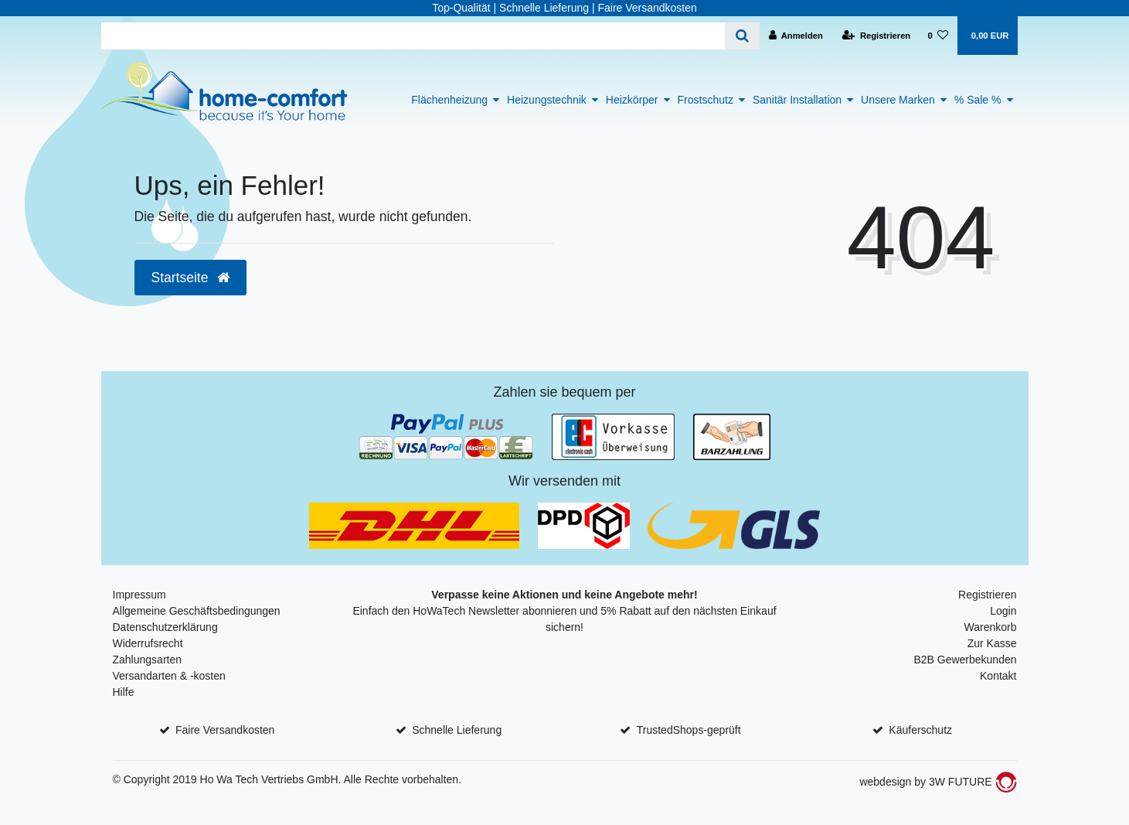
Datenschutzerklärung (165, 627)
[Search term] (413, 35)
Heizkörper (632, 100)
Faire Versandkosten (224, 730)
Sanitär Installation (797, 100)
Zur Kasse (992, 643)
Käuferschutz (920, 730)
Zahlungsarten (147, 659)
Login (1003, 611)
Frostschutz (705, 100)
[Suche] (742, 35)
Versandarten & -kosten (169, 676)
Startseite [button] (190, 277)
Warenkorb (990, 627)
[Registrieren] (876, 35)
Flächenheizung (449, 100)
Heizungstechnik (547, 100)
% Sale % (977, 100)
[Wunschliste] (938, 35)
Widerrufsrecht (148, 643)
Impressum (139, 594)
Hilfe (123, 692)
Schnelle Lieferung (457, 730)
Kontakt (998, 676)
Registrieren (987, 594)
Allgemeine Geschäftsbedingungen (197, 611)
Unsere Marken (898, 100)
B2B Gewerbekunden (964, 659)
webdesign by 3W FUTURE (937, 782)
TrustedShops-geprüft (689, 730)
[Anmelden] (795, 35)
